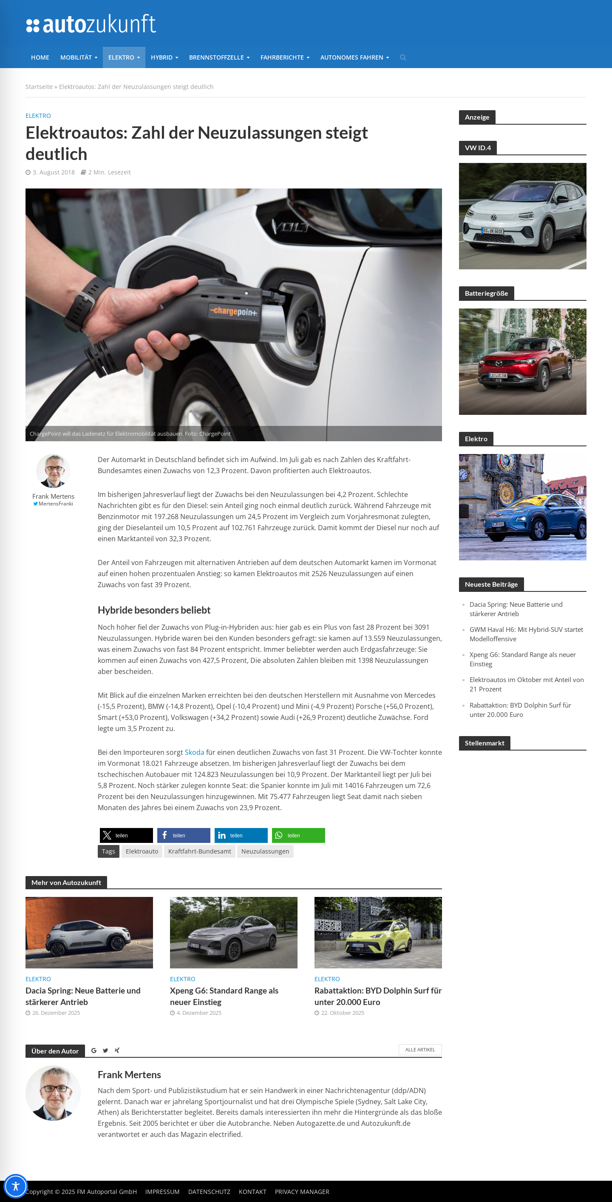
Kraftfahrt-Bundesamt (199, 851)
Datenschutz (209, 1192)
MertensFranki (56, 503)
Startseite (39, 87)
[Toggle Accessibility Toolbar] (15, 1186)
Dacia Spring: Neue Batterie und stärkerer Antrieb (83, 996)
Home (40, 57)
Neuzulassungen (265, 851)
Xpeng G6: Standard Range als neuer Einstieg (224, 996)
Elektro (121, 57)
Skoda (194, 752)
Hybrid (162, 57)
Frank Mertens (53, 496)
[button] (126, 835)
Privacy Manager (302, 1192)
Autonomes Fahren (351, 57)
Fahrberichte (282, 57)
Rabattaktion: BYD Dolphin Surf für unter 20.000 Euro (378, 996)
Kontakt (252, 1192)
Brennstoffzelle (216, 57)
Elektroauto (142, 851)
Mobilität (76, 57)
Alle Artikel (420, 1049)
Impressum (162, 1192)
